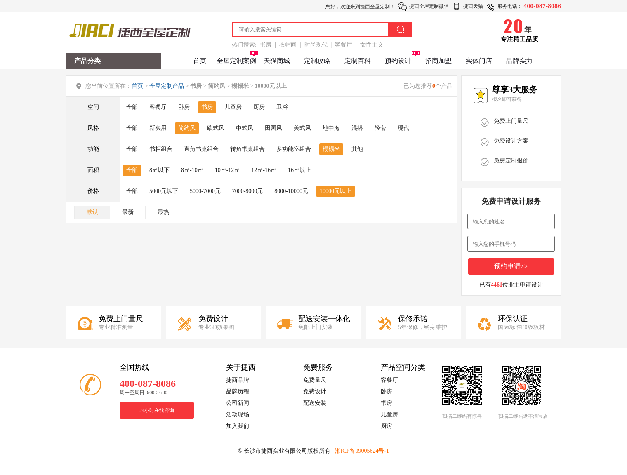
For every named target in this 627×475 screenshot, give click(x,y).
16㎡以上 (299, 170)
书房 (265, 45)
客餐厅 (343, 45)
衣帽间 (288, 45)
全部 (132, 107)
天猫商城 (277, 60)
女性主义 (371, 45)
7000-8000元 (247, 191)
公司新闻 (237, 403)
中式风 (244, 128)
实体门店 (479, 60)
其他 (357, 149)
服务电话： (509, 6)
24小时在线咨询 (156, 410)
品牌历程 (237, 391)
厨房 (259, 107)
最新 (128, 212)
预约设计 (398, 60)
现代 (403, 128)
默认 (92, 212)
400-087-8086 (542, 5)
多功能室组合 (293, 149)
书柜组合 (160, 149)
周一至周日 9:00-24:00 (143, 392)
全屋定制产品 (166, 86)
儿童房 (233, 107)
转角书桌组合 (247, 149)
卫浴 (282, 107)
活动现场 (237, 415)
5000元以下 (163, 191)
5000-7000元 (205, 191)
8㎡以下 (159, 170)
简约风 (187, 128)
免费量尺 (314, 380)
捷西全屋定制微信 (429, 6)
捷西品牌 (237, 380)
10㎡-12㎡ (227, 170)
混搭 (357, 128)
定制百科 (357, 60)
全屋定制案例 (236, 60)
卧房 (184, 107)
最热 (163, 212)
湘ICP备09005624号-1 (362, 451)
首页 (199, 60)
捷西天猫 (473, 6)
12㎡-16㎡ (263, 170)
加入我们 (237, 426)
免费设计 (314, 391)
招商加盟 (438, 60)
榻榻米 (331, 149)
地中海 (331, 128)
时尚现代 (316, 45)
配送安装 (314, 403)
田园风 (273, 128)
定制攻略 (317, 60)
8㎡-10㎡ (192, 170)
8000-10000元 (291, 191)
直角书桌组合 (201, 149)
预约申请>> (511, 266)
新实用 (158, 128)
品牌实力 (519, 60)
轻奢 (380, 128)
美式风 (302, 128)
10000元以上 (335, 191)
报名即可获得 (507, 99)
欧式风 (215, 128)
